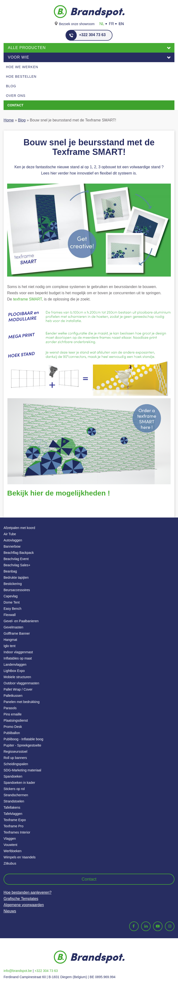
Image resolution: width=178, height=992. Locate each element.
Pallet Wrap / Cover (18, 689)
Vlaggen (10, 838)
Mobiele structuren (17, 677)
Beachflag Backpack (19, 553)
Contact (15, 105)
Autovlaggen (13, 540)
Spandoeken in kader (19, 783)
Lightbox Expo (14, 671)
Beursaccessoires (17, 590)
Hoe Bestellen (21, 76)
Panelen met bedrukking (22, 702)
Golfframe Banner (17, 633)
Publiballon (12, 733)
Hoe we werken (22, 67)
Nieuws (10, 911)
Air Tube (10, 534)
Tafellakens (12, 807)
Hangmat (10, 640)
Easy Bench (12, 608)
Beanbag (10, 571)
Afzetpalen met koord (19, 528)
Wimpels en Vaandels (20, 857)
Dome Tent (12, 602)
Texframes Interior (17, 832)
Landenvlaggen (15, 664)
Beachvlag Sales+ (17, 565)
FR (111, 24)
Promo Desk (13, 727)
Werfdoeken (12, 851)
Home (9, 120)
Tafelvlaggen (13, 814)
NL (101, 24)
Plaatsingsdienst (16, 720)
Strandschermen (16, 795)
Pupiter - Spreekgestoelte (22, 745)
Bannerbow (12, 546)
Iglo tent (9, 646)
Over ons (15, 96)
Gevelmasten (13, 627)
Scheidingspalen (16, 764)
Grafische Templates (21, 899)
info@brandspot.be (18, 971)
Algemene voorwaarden (24, 905)
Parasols (10, 708)
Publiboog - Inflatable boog (23, 739)
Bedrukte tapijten (16, 577)
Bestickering (13, 584)
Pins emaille (12, 714)
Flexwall (10, 615)
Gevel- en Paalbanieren (21, 621)
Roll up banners (15, 758)
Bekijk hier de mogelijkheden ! (58, 493)
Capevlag (11, 596)
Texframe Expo (15, 820)
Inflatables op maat (18, 658)
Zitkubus (10, 863)
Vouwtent (10, 845)
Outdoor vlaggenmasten (21, 683)
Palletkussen (13, 696)
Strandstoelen (14, 801)
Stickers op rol (14, 789)
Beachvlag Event (16, 559)
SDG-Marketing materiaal (22, 770)
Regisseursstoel (15, 751)
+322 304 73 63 (86, 35)
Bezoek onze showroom (77, 24)
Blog (11, 86)
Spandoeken (13, 776)
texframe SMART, (27, 299)
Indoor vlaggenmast (18, 652)
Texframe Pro (13, 826)
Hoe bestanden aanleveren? (27, 892)
